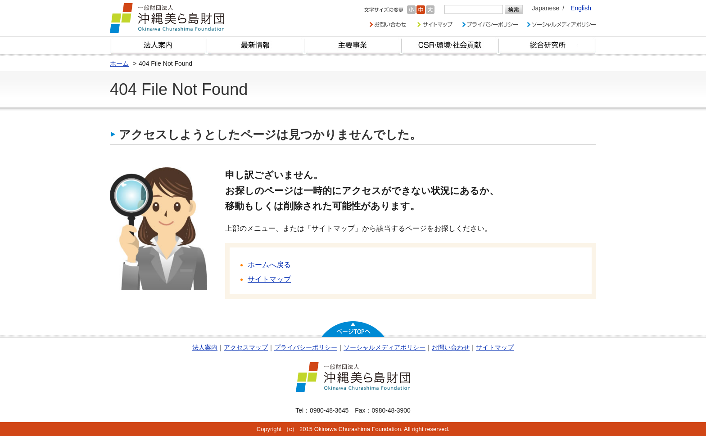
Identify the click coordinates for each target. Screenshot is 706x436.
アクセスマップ (246, 347)
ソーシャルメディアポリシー (384, 347)
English (580, 8)
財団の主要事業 (353, 45)
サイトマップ (269, 279)
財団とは (158, 45)
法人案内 (204, 347)
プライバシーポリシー (305, 347)
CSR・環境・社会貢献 (450, 45)
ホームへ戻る (269, 265)
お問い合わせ (451, 347)
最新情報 (255, 45)
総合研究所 (547, 45)
